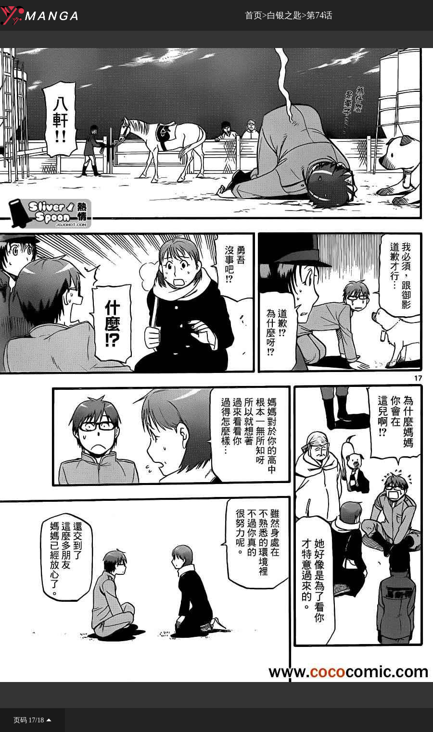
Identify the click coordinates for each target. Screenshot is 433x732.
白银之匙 (284, 15)
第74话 (319, 15)
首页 (253, 15)
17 (31, 720)
